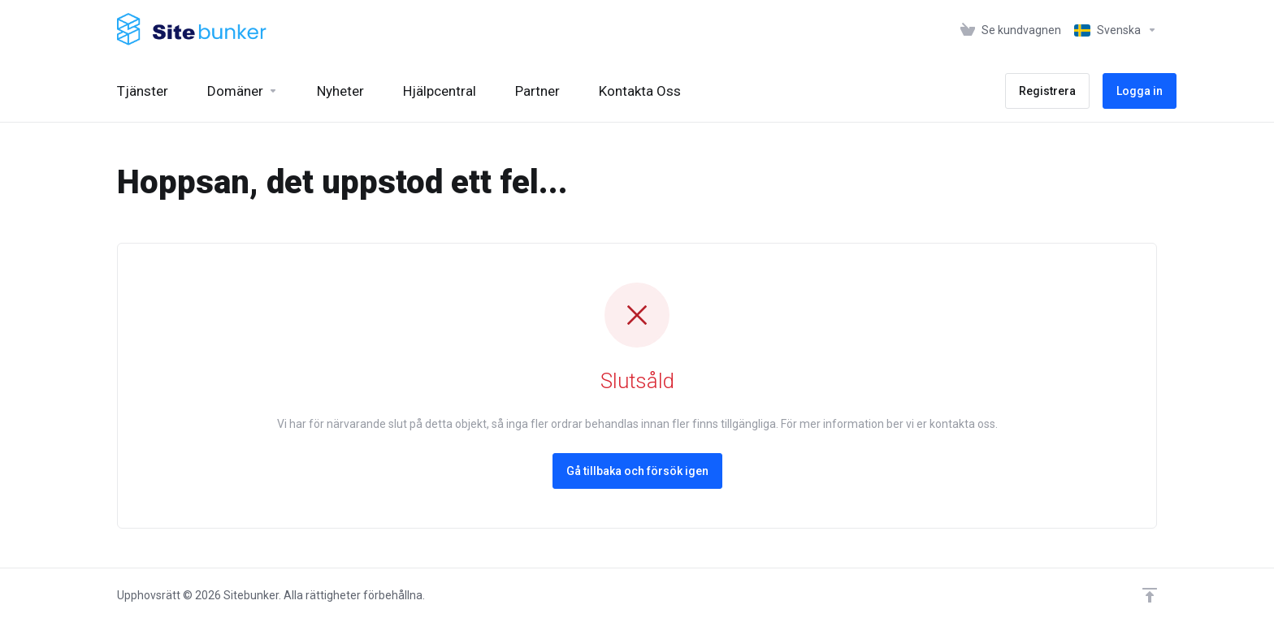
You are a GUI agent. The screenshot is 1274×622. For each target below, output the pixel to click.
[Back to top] (1149, 595)
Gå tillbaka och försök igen (637, 470)
